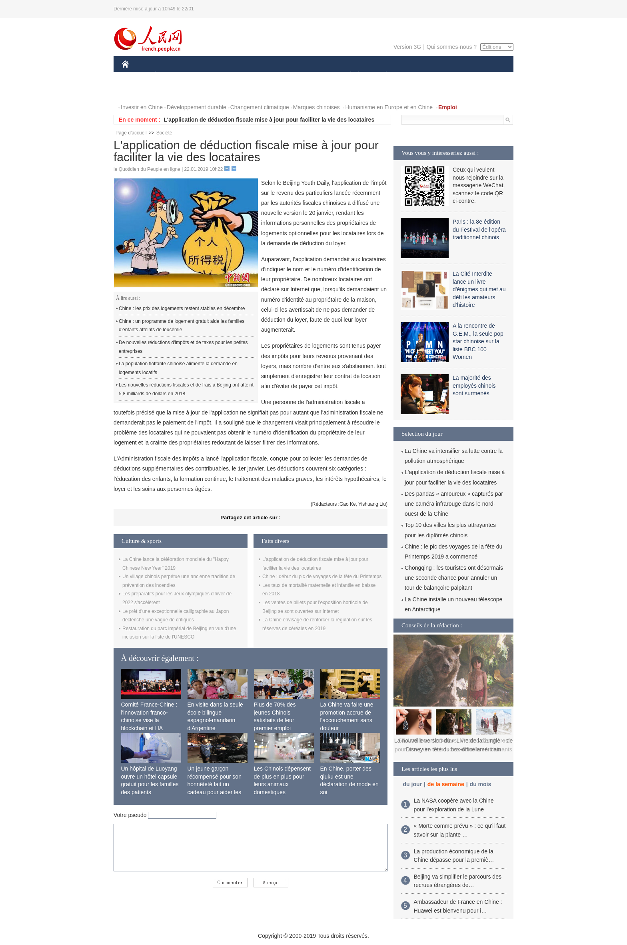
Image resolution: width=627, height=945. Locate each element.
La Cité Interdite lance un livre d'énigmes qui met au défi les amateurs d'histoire (479, 289)
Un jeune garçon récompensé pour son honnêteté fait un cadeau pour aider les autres (215, 784)
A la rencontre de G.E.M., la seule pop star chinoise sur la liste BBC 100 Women (478, 341)
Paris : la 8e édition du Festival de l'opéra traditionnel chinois (479, 229)
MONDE (206, 75)
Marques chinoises (316, 107)
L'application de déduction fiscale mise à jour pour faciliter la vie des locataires (269, 119)
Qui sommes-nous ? (452, 47)
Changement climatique (259, 107)
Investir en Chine (142, 107)
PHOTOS (485, 75)
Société (164, 133)
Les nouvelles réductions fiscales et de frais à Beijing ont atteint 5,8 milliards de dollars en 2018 (186, 389)
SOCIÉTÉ (346, 75)
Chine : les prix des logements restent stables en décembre (182, 308)
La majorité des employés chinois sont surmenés (474, 385)
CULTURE (311, 75)
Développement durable (196, 107)
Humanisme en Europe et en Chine (389, 107)
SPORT (414, 75)
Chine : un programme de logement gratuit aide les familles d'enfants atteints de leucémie (181, 325)
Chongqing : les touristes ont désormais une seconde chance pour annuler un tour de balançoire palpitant (454, 578)
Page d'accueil (131, 133)
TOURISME (448, 75)
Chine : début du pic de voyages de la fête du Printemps (321, 576)
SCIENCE (275, 75)
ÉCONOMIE (170, 75)
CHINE (135, 75)
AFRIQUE (240, 75)
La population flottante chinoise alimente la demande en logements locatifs (178, 368)
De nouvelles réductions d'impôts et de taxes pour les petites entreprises (183, 347)
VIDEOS (137, 91)
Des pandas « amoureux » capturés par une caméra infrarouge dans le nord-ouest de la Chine (454, 504)
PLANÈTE (382, 75)
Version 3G (407, 47)
